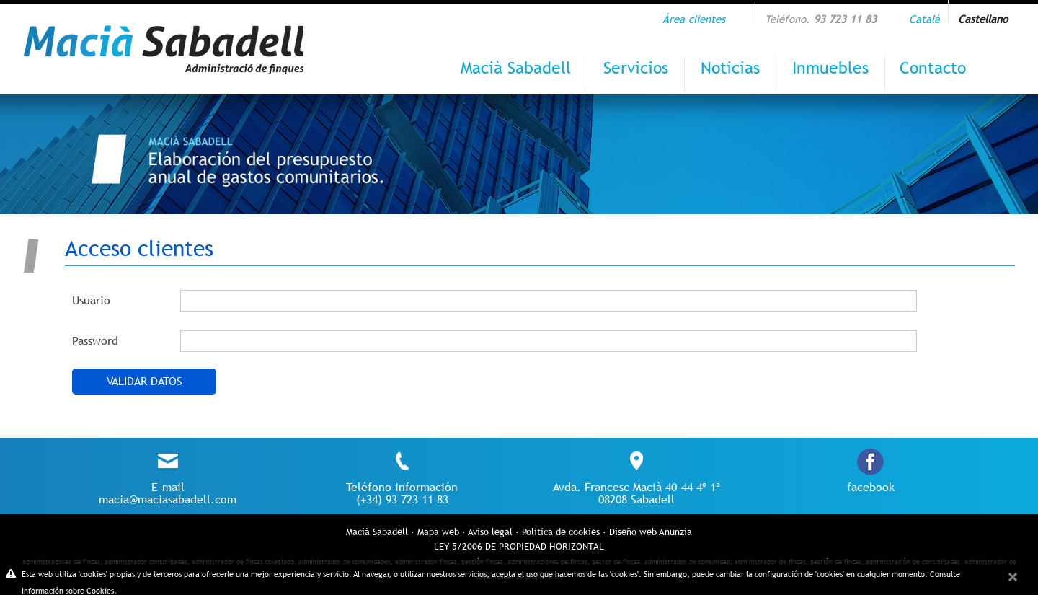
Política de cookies (561, 531)
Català (924, 19)
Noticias (730, 67)
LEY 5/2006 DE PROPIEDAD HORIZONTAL (519, 546)
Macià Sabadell (516, 67)
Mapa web (438, 531)
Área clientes (693, 19)
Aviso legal (490, 531)
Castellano (983, 19)
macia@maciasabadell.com (167, 499)
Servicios (635, 67)
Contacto (933, 67)
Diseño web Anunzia (650, 531)
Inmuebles (830, 67)
